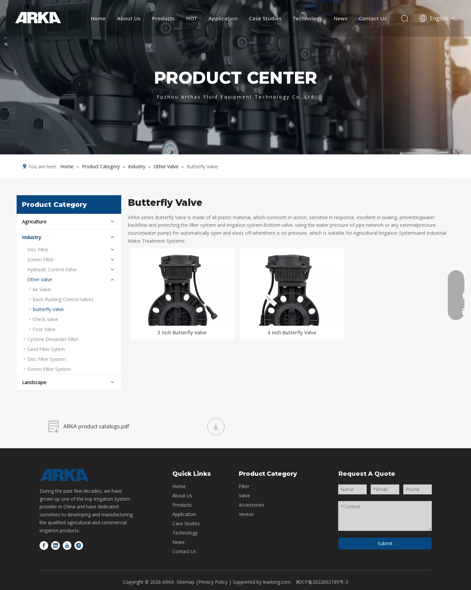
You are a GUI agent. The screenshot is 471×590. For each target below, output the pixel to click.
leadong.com (277, 582)
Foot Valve (44, 329)
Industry (31, 237)
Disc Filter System (46, 359)
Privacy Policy (213, 582)
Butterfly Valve (48, 309)
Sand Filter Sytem (46, 349)
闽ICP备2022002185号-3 (322, 582)
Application (223, 18)
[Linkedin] (55, 545)
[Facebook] (44, 545)
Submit (385, 543)
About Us (129, 18)
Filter (244, 486)
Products (163, 18)
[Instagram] (78, 545)
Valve (244, 495)
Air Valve (42, 289)
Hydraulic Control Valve (52, 269)
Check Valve (45, 319)
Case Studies (265, 18)
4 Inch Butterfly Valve (292, 332)
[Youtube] (67, 545)
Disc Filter (37, 249)
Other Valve (39, 279)
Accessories (251, 505)
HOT (191, 18)
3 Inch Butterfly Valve (182, 332)
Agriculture (34, 221)
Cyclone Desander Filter (52, 339)
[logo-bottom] (64, 475)
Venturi (246, 514)
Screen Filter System (49, 369)
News (341, 18)
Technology (307, 18)
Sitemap (185, 582)
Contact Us (373, 18)
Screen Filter (40, 259)
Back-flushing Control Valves (63, 299)
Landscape (34, 382)
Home (98, 18)
